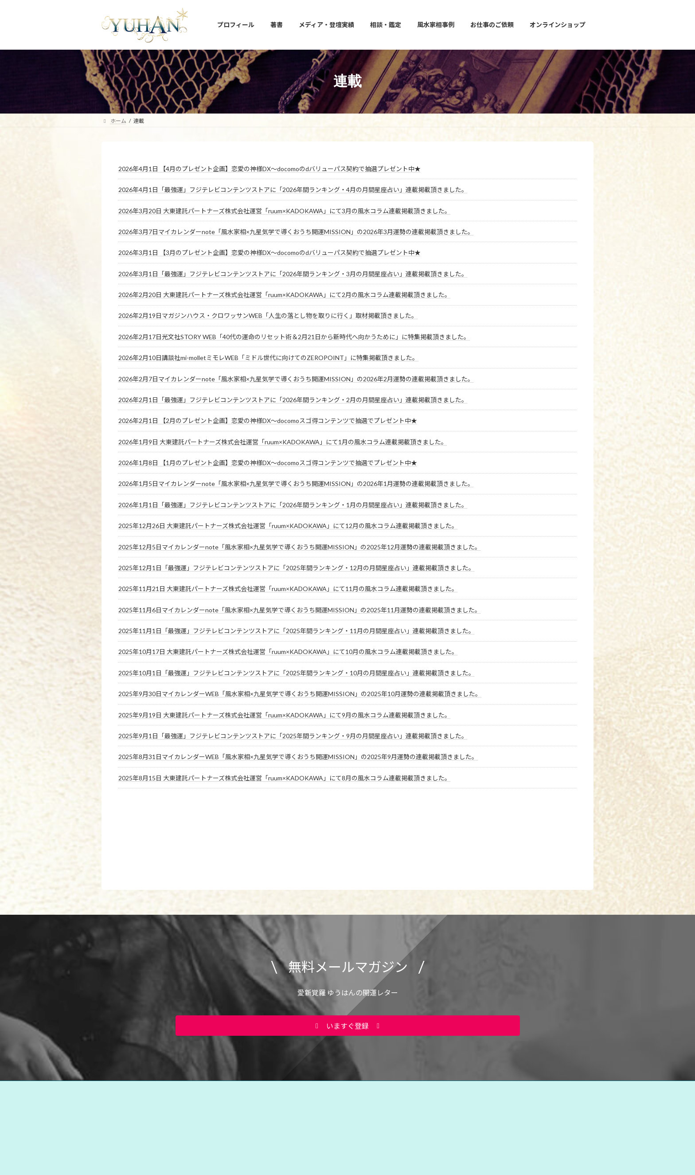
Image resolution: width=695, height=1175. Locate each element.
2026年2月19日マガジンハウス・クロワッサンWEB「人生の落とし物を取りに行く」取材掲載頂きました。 (268, 315)
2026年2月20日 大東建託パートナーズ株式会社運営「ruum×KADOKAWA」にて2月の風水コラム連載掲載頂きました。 (284, 294)
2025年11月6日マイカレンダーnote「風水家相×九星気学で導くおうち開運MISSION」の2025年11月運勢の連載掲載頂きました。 (299, 610)
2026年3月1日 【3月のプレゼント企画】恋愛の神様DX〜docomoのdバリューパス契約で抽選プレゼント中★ (269, 252)
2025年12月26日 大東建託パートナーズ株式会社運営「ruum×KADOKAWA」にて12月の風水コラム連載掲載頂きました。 (288, 525)
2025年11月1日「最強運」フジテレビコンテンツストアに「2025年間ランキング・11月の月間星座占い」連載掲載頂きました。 (296, 630)
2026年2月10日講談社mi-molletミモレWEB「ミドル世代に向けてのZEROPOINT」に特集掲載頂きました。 (268, 357)
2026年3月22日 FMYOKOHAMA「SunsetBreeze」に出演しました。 (444, 1166)
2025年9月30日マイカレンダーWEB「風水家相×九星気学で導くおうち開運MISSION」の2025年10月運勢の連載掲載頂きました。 (299, 693)
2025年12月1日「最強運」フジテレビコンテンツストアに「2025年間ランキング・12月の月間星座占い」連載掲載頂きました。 (296, 568)
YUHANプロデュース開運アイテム (218, 1034)
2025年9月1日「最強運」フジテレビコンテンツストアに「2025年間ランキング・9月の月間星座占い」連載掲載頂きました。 (293, 736)
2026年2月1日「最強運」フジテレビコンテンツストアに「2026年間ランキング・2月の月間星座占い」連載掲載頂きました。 (293, 399)
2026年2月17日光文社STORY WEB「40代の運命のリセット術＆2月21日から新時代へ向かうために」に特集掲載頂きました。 (294, 337)
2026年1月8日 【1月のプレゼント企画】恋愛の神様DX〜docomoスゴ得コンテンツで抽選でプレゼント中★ (267, 462)
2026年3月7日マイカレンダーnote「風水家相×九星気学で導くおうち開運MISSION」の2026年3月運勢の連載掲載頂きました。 (296, 231)
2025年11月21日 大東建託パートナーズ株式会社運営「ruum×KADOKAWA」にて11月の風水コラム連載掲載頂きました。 (288, 588)
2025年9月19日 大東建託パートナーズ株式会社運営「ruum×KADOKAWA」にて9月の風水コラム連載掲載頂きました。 (284, 715)
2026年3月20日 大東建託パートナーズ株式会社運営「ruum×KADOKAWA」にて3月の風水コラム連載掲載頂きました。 (284, 211)
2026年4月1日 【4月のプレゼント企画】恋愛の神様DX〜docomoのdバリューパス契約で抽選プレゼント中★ (269, 168)
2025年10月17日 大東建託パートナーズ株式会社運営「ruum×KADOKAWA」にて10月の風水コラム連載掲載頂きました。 (288, 651)
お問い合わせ (453, 1034)
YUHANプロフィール (135, 1034)
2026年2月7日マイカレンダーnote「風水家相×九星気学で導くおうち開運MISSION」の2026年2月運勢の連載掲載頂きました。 (296, 379)
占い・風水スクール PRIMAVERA (315, 1034)
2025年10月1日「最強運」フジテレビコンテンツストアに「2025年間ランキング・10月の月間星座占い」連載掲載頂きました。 (296, 673)
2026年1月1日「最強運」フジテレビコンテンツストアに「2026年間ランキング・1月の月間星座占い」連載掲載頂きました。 (293, 505)
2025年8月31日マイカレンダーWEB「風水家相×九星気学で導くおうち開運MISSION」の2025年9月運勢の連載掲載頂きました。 (298, 756)
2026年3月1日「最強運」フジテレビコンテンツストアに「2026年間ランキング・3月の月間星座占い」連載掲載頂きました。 (293, 274)
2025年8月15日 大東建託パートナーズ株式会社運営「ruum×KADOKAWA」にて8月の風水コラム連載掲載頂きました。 (284, 778)
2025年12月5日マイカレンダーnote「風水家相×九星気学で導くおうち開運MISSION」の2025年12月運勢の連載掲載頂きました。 (299, 547)
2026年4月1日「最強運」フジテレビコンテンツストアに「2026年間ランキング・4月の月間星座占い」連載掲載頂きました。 (293, 189)
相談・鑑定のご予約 (395, 1034)
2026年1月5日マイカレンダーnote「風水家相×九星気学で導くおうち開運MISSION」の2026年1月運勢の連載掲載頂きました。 (296, 483)
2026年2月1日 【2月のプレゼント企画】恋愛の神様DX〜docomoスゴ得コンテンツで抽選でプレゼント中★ (267, 420)
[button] (348, 971)
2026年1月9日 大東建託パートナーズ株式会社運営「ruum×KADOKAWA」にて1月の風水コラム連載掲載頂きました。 (282, 442)
